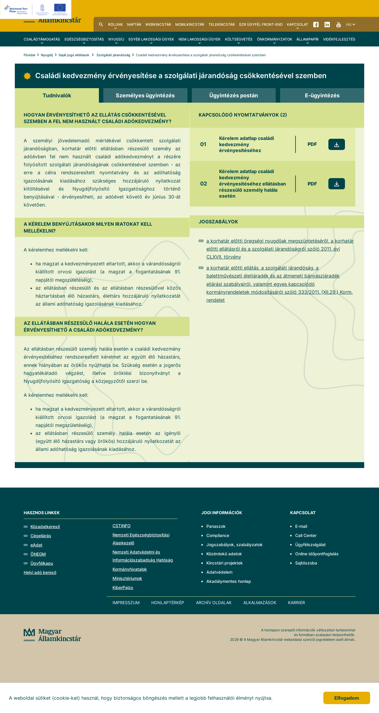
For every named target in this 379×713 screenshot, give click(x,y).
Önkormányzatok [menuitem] (274, 39)
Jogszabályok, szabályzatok (234, 544)
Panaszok (216, 526)
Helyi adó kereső (40, 572)
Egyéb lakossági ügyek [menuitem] (151, 39)
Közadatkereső (45, 526)
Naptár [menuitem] (134, 24)
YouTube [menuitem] (338, 24)
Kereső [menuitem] (101, 24)
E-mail (301, 526)
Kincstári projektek (224, 562)
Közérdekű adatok (224, 553)
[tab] (57, 95)
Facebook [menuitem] (316, 24)
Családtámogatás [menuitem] (42, 39)
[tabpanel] (189, 282)
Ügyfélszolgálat (310, 544)
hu (348, 24)
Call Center (306, 535)
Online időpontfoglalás (317, 553)
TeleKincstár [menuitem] (221, 24)
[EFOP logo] (36, 9)
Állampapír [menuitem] (307, 39)
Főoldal (29, 55)
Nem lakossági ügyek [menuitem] (200, 39)
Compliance (217, 535)
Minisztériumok (127, 578)
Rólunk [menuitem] (115, 24)
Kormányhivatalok (130, 569)
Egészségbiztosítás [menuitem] (84, 39)
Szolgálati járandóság (113, 55)
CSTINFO (122, 525)
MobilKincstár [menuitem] (189, 24)
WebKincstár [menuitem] (158, 24)
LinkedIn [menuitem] (327, 24)
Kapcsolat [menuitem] (297, 24)
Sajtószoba (306, 562)
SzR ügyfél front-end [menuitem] (261, 24)
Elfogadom (346, 698)
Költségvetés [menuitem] (239, 39)
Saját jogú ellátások (74, 55)
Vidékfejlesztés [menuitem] (339, 39)
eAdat (36, 544)
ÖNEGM (38, 553)
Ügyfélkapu (41, 563)
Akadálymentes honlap (228, 581)
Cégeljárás (40, 535)
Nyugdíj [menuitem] (116, 39)
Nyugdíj (47, 55)
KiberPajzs (123, 587)
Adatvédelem (219, 572)
